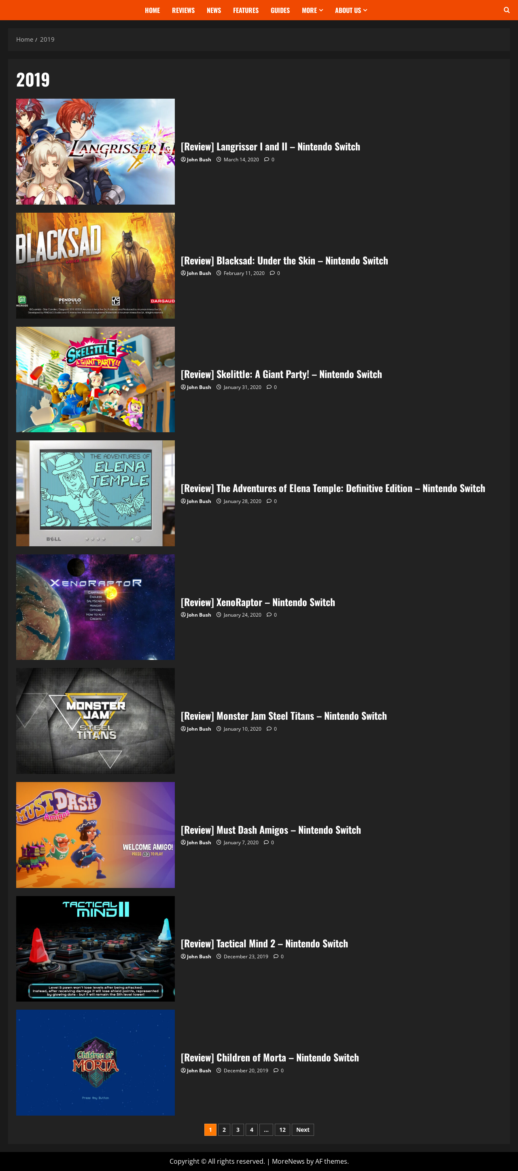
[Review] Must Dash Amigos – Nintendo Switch (95, 835)
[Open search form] (507, 10)
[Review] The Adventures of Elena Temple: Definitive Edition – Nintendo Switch (95, 493)
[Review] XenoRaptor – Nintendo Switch (95, 607)
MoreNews (288, 1161)
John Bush (199, 159)
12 (282, 1129)
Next (303, 1129)
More (309, 10)
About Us (348, 10)
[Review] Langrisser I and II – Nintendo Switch (95, 152)
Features (246, 10)
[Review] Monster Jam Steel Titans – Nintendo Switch (95, 721)
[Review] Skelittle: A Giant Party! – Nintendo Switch (95, 380)
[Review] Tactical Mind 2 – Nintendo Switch (95, 949)
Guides (280, 10)
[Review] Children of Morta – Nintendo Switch (95, 1063)
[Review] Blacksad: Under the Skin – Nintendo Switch (95, 266)
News (214, 10)
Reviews (183, 10)
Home (152, 10)
